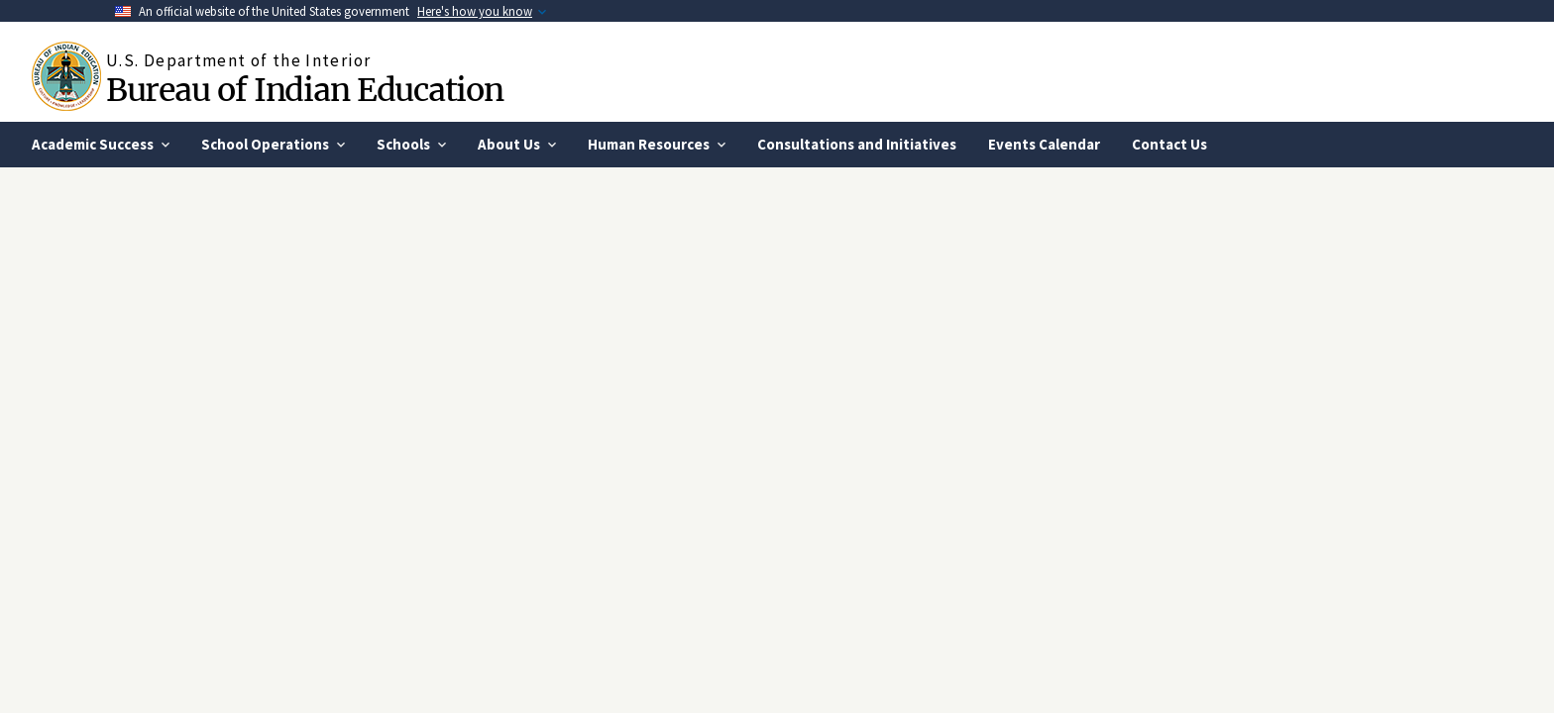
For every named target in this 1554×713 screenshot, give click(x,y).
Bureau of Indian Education (304, 89)
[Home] (69, 76)
